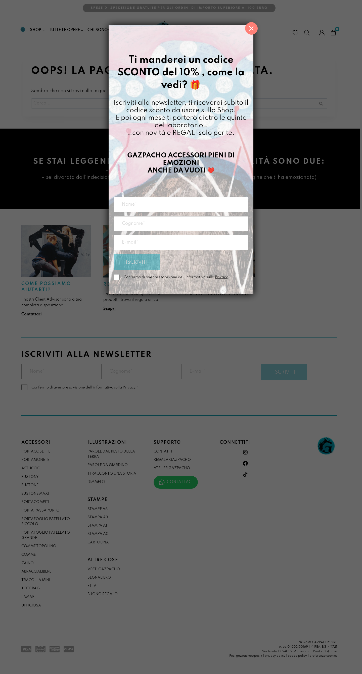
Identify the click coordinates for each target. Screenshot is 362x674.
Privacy (221, 277)
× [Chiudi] (251, 28)
